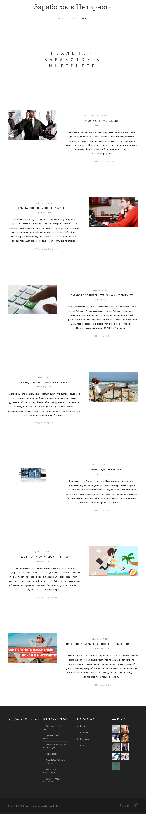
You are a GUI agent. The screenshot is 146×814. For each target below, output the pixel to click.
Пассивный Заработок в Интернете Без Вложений (101, 644)
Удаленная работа (43, 203)
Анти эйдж (97, 153)
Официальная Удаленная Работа (44, 382)
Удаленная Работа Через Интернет (44, 556)
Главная (59, 18)
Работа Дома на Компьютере (51, 771)
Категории (73, 18)
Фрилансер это (53, 754)
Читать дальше (102, 161)
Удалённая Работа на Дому (54, 727)
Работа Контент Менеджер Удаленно (44, 208)
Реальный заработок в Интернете (101, 116)
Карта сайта (85, 739)
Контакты (84, 732)
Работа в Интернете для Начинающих (56, 746)
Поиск (86, 18)
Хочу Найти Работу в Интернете (54, 761)
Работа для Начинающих (101, 120)
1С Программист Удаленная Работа (101, 469)
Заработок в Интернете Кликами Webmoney (102, 295)
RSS (82, 745)
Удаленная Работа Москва (52, 737)
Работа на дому (100, 290)
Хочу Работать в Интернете (52, 780)
